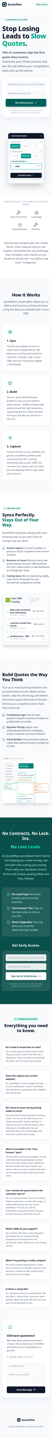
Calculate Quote (26, 175)
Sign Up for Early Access (26, 976)
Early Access (42, 4)
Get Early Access (26, 102)
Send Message (26, 1389)
